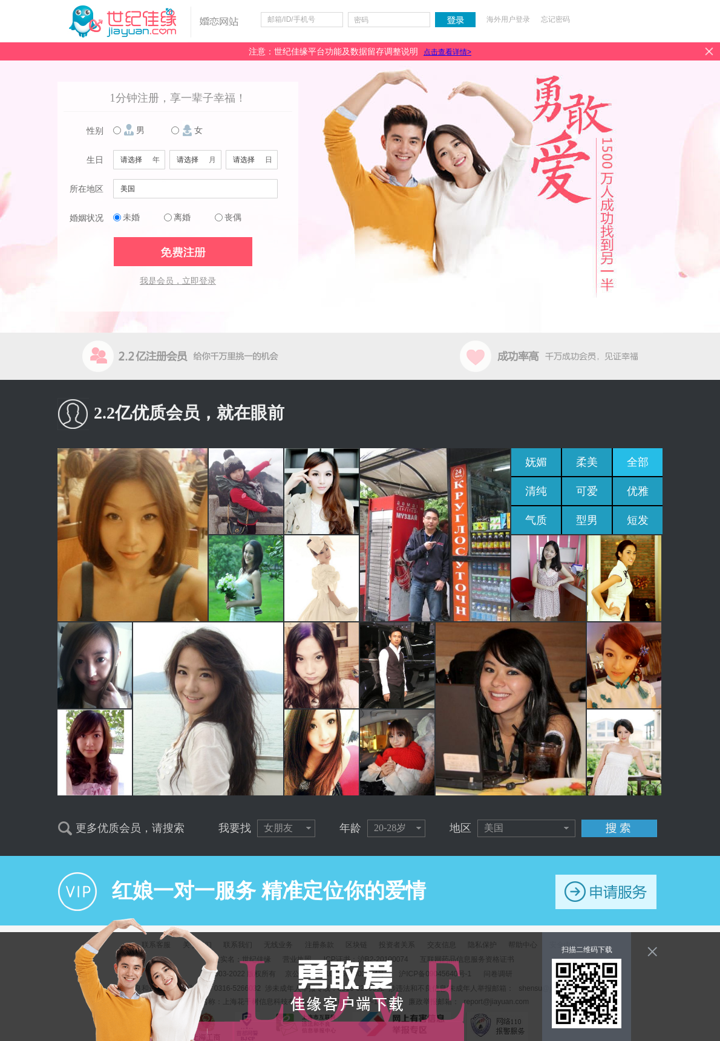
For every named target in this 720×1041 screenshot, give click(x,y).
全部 (638, 462)
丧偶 (232, 217)
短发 (638, 520)
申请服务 (605, 892)
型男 (587, 520)
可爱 (587, 491)
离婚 (182, 217)
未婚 (131, 217)
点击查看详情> (447, 52)
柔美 (587, 462)
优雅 (638, 491)
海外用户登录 (508, 19)
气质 (536, 520)
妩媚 (536, 462)
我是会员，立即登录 (178, 281)
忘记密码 (555, 19)
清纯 (536, 491)
